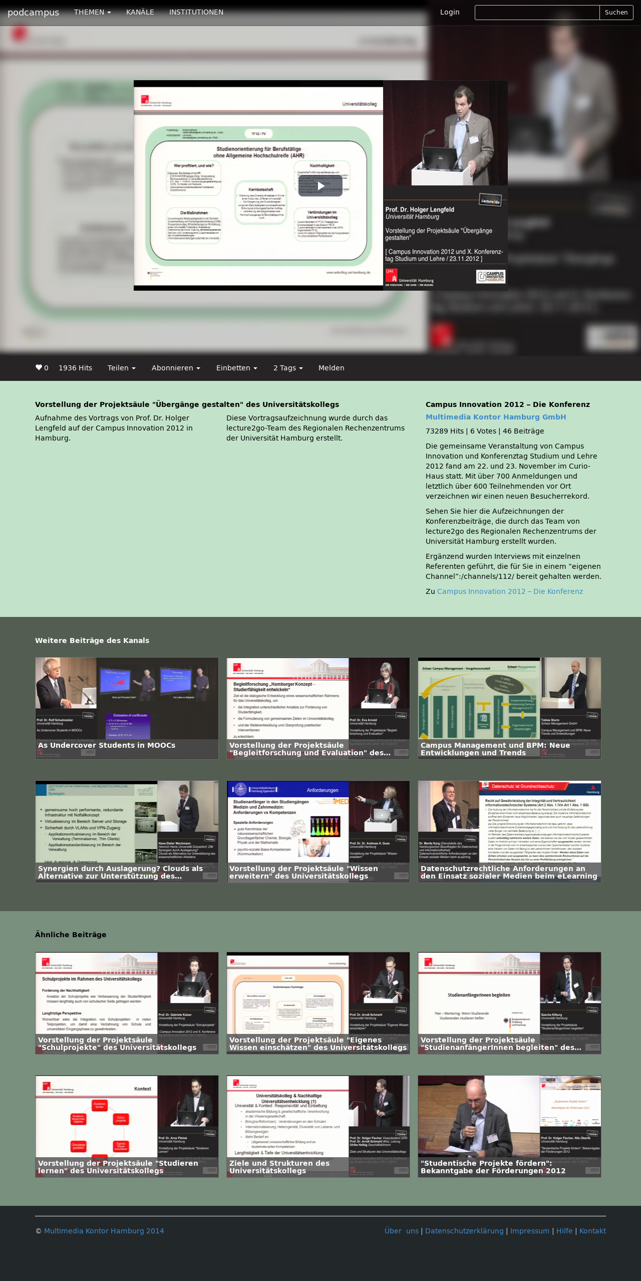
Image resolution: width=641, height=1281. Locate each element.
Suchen (616, 12)
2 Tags (288, 368)
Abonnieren (176, 368)
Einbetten (236, 368)
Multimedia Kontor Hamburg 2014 (104, 1231)
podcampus (33, 12)
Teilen (122, 368)
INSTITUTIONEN (196, 12)
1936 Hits (75, 368)
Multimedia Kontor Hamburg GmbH (496, 417)
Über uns (402, 1231)
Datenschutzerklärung (464, 1231)
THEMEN (92, 12)
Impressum (530, 1231)
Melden (331, 368)
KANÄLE (140, 12)
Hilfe (564, 1231)
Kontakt (592, 1231)
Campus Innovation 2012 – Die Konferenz (510, 591)
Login (450, 12)
